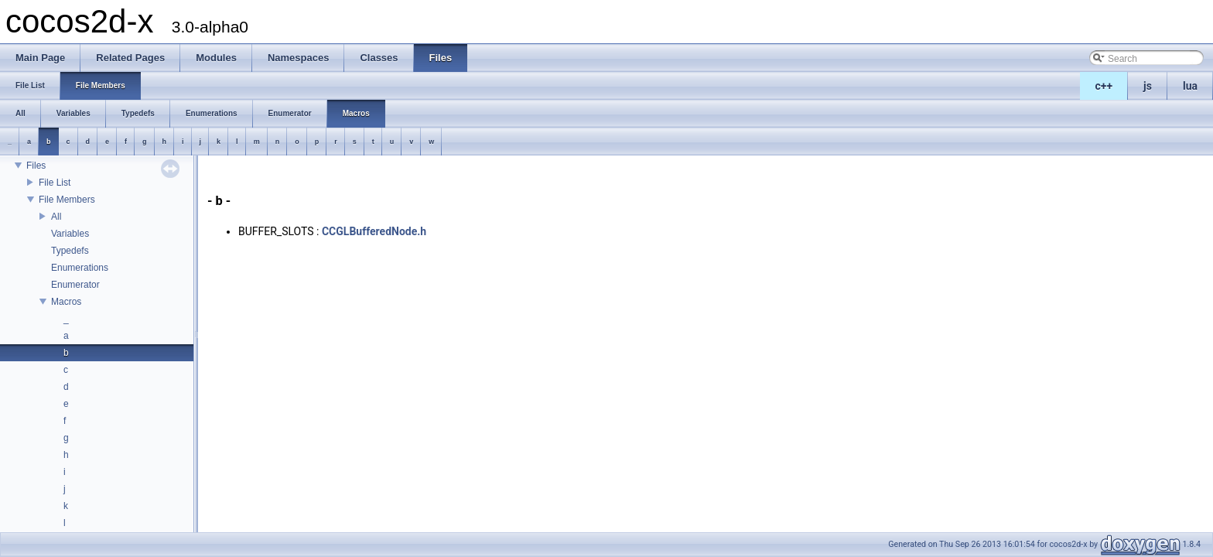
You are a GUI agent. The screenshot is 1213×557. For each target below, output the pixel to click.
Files (36, 165)
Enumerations (79, 267)
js (1147, 86)
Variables (70, 233)
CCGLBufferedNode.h (374, 231)
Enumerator (75, 284)
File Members (67, 199)
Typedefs (70, 250)
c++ (1104, 86)
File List (54, 182)
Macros (66, 301)
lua (1190, 86)
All (56, 216)
